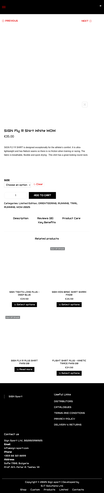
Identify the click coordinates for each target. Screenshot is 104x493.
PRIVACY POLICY (64, 418)
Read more (24, 369)
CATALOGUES (62, 407)
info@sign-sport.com (16, 448)
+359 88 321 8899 (15, 455)
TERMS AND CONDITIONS (69, 412)
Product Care (70, 218)
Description (21, 218)
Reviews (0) (45, 218)
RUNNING (63, 203)
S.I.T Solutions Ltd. (52, 485)
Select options (24, 304)
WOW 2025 (23, 207)
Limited (63, 489)
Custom (35, 489)
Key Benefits (47, 222)
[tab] (21, 218)
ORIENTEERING (47, 203)
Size (7, 180)
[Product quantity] (15, 195)
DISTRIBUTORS (63, 401)
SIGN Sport (15, 396)
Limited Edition (28, 203)
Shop (23, 489)
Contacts (78, 489)
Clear (38, 184)
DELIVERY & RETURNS (68, 424)
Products (49, 489)
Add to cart (42, 195)
